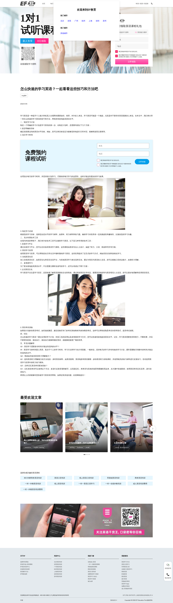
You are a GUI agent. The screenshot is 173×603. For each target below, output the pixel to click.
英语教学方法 (24, 571)
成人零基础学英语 (127, 589)
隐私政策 (134, 51)
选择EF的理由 (24, 562)
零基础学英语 (126, 581)
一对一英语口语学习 (86, 483)
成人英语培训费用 (140, 483)
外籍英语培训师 (25, 569)
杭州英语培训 (58, 569)
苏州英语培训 (58, 576)
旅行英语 (124, 579)
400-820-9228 (142, 3)
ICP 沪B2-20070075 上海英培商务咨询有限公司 (137, 595)
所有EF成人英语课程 (26, 564)
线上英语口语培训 (86, 478)
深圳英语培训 (58, 574)
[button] (85, 454)
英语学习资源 (92, 579)
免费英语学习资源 (93, 574)
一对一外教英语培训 (33, 483)
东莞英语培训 (58, 564)
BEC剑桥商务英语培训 (33, 478)
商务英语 (124, 571)
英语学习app (125, 584)
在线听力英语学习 (127, 569)
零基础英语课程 (92, 567)
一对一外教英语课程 (94, 564)
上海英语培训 (58, 571)
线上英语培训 (59, 483)
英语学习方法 (126, 562)
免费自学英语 (126, 586)
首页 (43, 4)
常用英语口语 (126, 567)
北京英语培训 (58, 562)
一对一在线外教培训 (113, 483)
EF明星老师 (23, 574)
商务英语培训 (140, 478)
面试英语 (124, 576)
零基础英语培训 (113, 478)
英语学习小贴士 (92, 576)
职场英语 (124, 574)
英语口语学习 (126, 564)
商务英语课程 (92, 569)
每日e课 (52, 4)
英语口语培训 (59, 478)
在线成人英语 (92, 562)
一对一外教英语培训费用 (33, 489)
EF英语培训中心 (25, 567)
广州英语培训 (58, 567)
